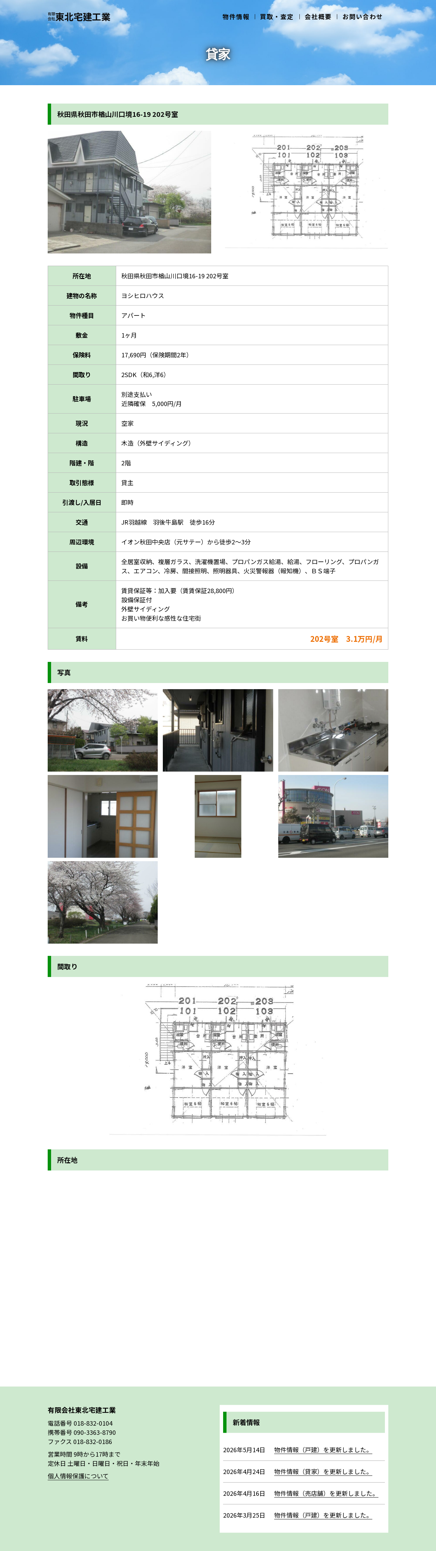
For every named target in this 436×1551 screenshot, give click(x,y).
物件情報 (248, 14)
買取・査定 (286, 14)
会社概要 (323, 14)
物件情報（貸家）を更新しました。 (323, 1471)
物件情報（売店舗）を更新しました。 (326, 1493)
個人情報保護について (78, 1475)
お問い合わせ (364, 14)
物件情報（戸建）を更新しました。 (323, 1449)
